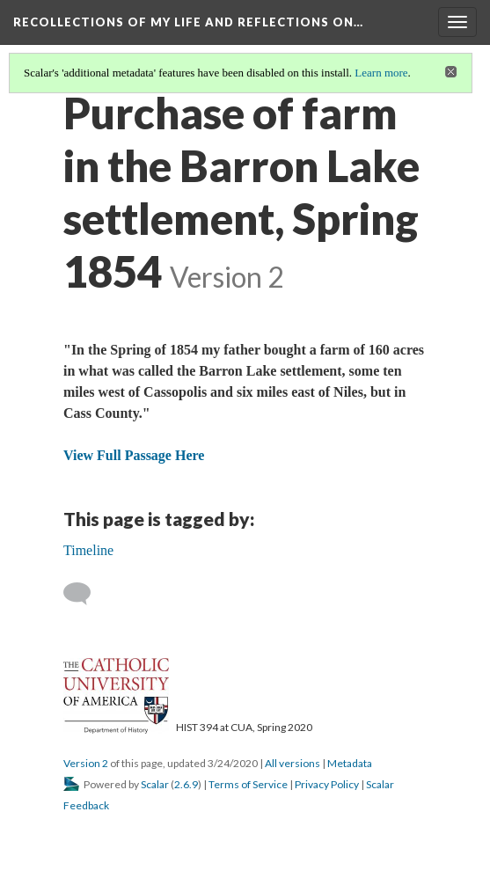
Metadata (349, 763)
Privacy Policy (327, 784)
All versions (292, 763)
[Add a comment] (84, 593)
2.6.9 (186, 784)
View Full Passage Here (133, 455)
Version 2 (85, 763)
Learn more (381, 72)
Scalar (155, 784)
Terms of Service (248, 784)
